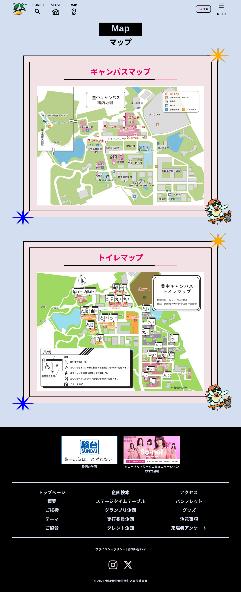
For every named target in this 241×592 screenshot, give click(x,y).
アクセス (189, 492)
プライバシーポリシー (110, 549)
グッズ (189, 510)
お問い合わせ (137, 549)
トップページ (52, 492)
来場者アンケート (189, 527)
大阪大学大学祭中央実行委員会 (126, 580)
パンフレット (189, 501)
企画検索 (120, 492)
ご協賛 (52, 527)
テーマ (52, 519)
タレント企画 (120, 527)
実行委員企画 (120, 519)
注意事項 (189, 519)
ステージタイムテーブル (120, 501)
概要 (51, 501)
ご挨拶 (52, 510)
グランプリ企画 (120, 510)
